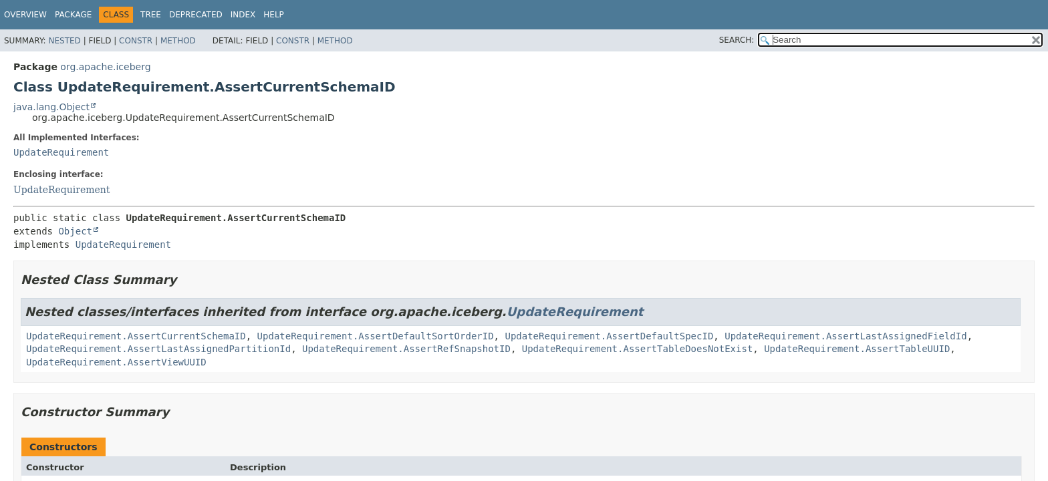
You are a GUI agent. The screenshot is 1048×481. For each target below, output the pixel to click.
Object (75, 231)
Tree (150, 14)
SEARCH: (737, 40)
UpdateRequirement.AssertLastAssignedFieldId (845, 336)
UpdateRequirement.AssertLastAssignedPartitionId (158, 348)
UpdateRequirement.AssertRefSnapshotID (406, 348)
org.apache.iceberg (105, 66)
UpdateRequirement (61, 152)
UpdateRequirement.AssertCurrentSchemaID (136, 336)
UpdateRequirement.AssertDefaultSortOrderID (375, 336)
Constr (135, 40)
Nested (64, 40)
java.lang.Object (51, 107)
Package (73, 14)
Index (243, 14)
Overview (25, 14)
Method (178, 40)
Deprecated (196, 14)
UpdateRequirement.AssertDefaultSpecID (609, 336)
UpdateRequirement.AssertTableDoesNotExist (637, 348)
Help (273, 14)
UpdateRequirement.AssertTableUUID (857, 348)
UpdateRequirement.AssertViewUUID (116, 362)
